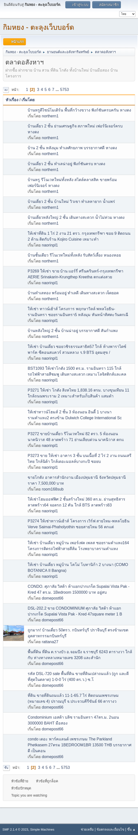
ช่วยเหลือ (87, 829)
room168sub (53, 489)
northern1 (50, 116)
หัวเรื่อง (12, 100)
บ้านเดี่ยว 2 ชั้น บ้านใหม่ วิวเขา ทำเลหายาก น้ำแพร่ (71, 201)
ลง (5, 89)
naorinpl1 (50, 245)
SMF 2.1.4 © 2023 (15, 829)
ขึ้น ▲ (131, 829)
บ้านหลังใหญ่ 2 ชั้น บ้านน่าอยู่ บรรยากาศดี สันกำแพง (73, 331)
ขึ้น (6, 767)
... (58, 89)
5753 (64, 89)
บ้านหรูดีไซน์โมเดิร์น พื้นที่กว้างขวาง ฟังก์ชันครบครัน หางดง (79, 110)
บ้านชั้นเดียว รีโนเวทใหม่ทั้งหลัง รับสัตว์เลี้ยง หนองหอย (74, 255)
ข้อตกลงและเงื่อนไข (110, 829)
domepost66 (52, 598)
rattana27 (50, 642)
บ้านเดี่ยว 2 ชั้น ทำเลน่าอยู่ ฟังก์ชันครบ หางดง (66, 164)
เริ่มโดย (28, 100)
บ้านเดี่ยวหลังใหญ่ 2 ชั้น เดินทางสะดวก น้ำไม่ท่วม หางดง (76, 217)
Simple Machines (42, 829)
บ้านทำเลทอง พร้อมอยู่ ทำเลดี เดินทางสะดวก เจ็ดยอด (73, 293)
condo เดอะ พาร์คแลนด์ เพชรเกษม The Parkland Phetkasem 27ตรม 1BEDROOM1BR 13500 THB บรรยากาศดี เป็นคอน (79, 745)
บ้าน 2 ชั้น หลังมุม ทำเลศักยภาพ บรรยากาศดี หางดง (72, 148)
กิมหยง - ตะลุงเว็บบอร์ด (38, 27)
